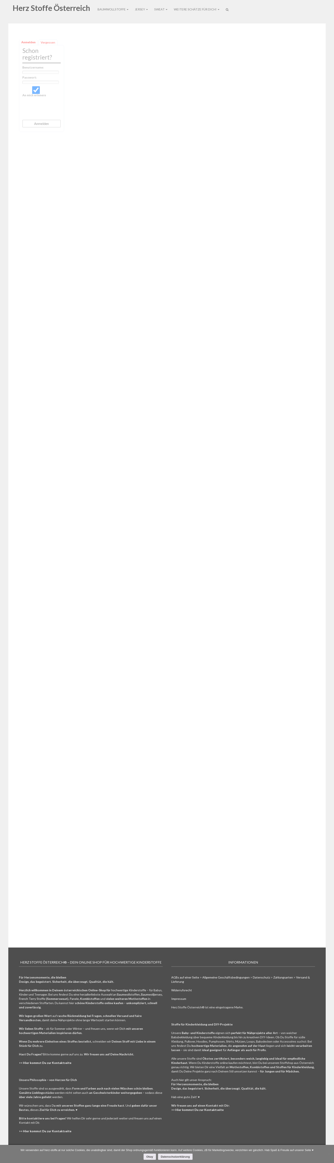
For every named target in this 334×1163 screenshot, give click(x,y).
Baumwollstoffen (128, 994)
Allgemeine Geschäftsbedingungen (226, 977)
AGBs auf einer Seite (185, 977)
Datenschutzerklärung (175, 1156)
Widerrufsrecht (181, 990)
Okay (149, 1156)
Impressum (178, 998)
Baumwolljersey (151, 994)
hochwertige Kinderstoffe (128, 990)
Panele (74, 998)
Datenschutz (261, 977)
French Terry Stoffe (32, 998)
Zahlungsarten (283, 977)
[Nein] (329, 1154)
